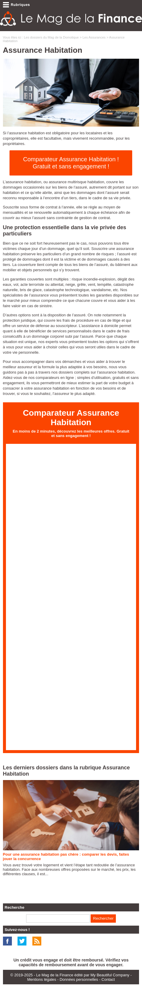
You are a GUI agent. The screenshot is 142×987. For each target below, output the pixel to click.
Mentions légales (41, 979)
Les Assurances (94, 37)
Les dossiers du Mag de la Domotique (51, 37)
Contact (108, 979)
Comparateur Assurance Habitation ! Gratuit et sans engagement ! (71, 163)
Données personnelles (79, 979)
